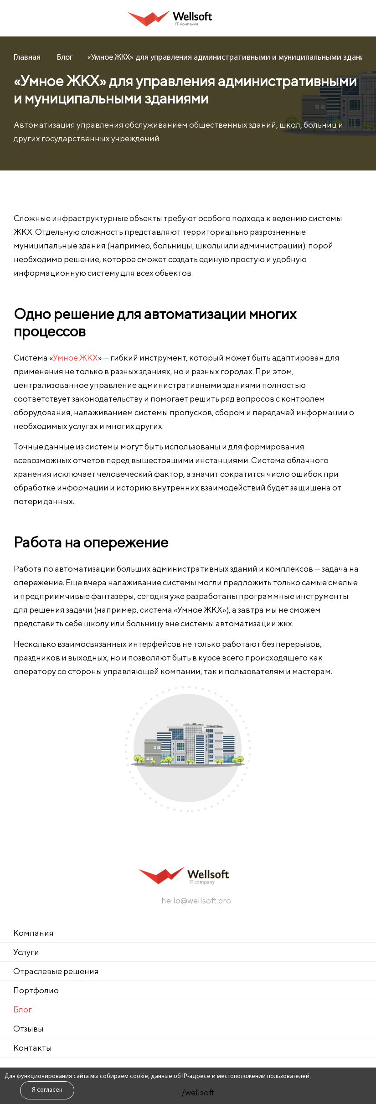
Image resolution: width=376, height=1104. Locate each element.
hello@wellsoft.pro (196, 900)
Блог (65, 57)
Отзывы (28, 1028)
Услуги (26, 952)
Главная (27, 57)
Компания (33, 933)
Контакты (32, 1047)
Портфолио (36, 990)
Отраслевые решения (56, 971)
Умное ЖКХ (75, 357)
